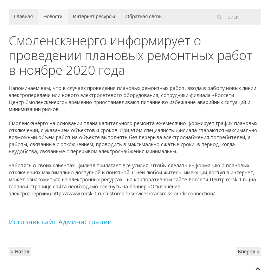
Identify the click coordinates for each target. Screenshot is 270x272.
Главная (23, 16)
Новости (52, 16)
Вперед (248, 251)
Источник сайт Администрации (60, 221)
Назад (20, 251)
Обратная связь (144, 16)
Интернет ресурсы (94, 16)
